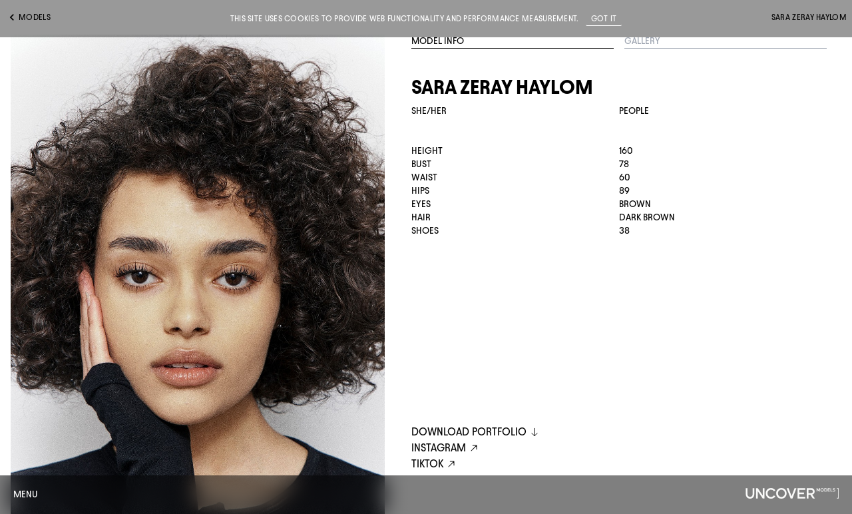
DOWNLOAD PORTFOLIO (475, 431)
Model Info (437, 41)
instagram (446, 448)
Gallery (642, 41)
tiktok (435, 464)
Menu (25, 494)
